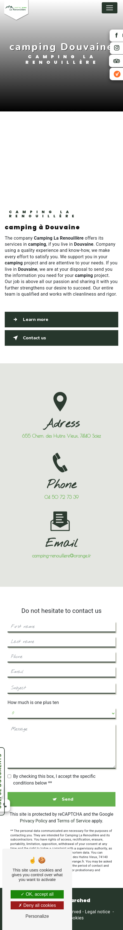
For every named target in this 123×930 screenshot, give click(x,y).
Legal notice (97, 911)
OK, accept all (37, 894)
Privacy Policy (34, 814)
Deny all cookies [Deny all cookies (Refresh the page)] (37, 905)
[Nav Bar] (109, 7)
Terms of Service (74, 814)
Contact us (28, 338)
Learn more (29, 319)
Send (67, 793)
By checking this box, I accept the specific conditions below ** (54, 773)
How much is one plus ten (33, 695)
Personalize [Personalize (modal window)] (37, 916)
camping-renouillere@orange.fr (61, 549)
